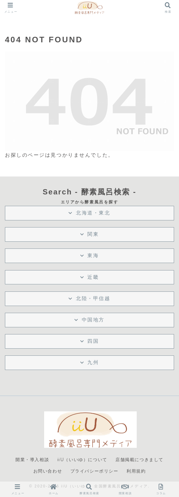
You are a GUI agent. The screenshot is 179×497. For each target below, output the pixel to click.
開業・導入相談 (32, 459)
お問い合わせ (47, 471)
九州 (93, 362)
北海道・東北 (93, 212)
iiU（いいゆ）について (82, 459)
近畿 (93, 277)
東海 (93, 255)
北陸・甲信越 (93, 298)
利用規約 (136, 471)
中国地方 (93, 319)
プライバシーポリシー (94, 471)
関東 (93, 234)
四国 (93, 341)
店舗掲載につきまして (139, 459)
